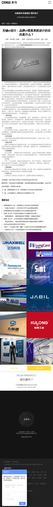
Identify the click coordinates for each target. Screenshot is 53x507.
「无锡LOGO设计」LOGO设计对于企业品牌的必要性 (21, 208)
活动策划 (43, 483)
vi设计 (37, 483)
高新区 (28, 478)
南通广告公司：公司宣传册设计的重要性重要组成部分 (21, 219)
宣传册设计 (21, 385)
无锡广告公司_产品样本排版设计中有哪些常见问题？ (21, 213)
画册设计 (14, 23)
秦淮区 (40, 478)
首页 (3, 23)
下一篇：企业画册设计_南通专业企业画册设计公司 (18, 193)
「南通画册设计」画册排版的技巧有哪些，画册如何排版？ (22, 216)
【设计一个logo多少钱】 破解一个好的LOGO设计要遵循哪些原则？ (25, 227)
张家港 (28, 472)
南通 (33, 472)
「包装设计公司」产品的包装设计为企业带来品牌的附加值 (22, 229)
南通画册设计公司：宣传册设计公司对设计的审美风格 (21, 205)
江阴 (41, 472)
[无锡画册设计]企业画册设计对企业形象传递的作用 (20, 211)
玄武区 (34, 478)
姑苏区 (40, 475)
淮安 (30, 475)
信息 (8, 23)
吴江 (34, 475)
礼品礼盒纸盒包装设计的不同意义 (14, 224)
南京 (37, 472)
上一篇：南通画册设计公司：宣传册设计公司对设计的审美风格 (22, 190)
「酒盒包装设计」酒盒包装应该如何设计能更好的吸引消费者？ (24, 221)
